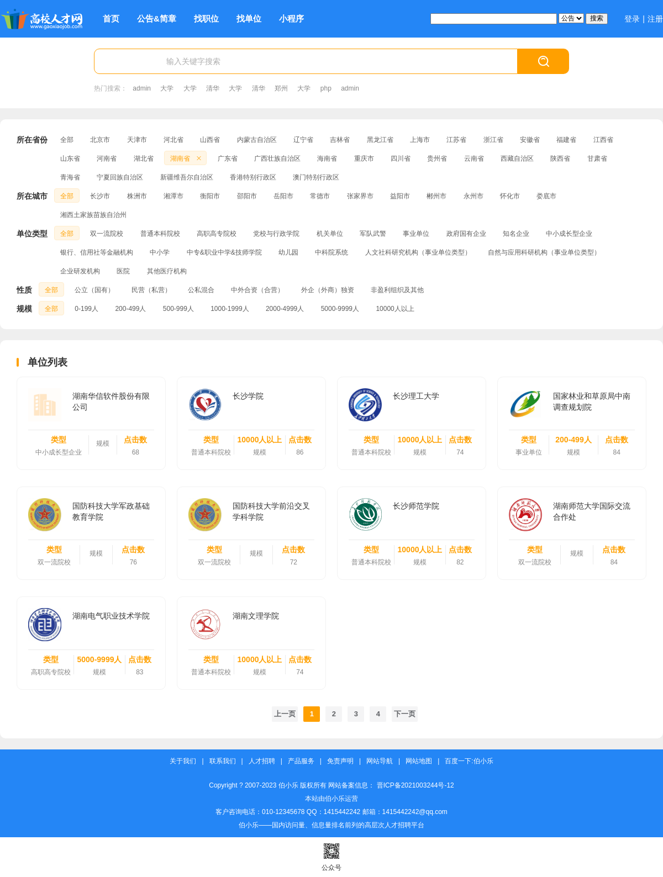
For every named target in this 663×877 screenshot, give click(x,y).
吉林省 (340, 140)
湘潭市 (173, 196)
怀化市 (510, 196)
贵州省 (437, 158)
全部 (66, 140)
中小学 (160, 252)
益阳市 (400, 196)
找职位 (206, 18)
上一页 (285, 714)
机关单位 (330, 233)
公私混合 (201, 290)
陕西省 (560, 158)
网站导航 (379, 761)
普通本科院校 (160, 233)
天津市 (137, 140)
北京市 (100, 140)
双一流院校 (106, 233)
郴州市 (436, 196)
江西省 (603, 140)
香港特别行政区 (253, 177)
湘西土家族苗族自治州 (93, 215)
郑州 (281, 88)
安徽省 (530, 140)
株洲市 (137, 196)
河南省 (107, 158)
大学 (166, 88)
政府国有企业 (466, 233)
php (326, 88)
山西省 (210, 140)
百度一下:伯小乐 (469, 761)
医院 (123, 271)
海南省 (327, 158)
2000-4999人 (285, 309)
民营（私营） (151, 290)
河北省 (173, 140)
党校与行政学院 (276, 233)
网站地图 (419, 761)
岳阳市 (283, 196)
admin (142, 88)
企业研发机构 (80, 271)
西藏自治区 (517, 158)
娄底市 (546, 196)
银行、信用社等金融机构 (96, 252)
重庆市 (364, 158)
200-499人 (130, 309)
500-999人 (178, 309)
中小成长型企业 (569, 233)
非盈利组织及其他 (397, 290)
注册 (655, 18)
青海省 (70, 177)
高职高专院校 (216, 233)
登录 (632, 18)
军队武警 (373, 233)
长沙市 (100, 196)
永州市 (473, 196)
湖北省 (144, 158)
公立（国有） (94, 290)
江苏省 (456, 140)
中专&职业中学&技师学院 (224, 252)
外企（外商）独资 (327, 290)
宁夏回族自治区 (120, 177)
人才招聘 (262, 761)
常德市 (320, 196)
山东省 (70, 158)
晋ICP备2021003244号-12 (415, 785)
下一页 (404, 714)
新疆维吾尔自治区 (186, 177)
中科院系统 (331, 252)
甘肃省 (597, 158)
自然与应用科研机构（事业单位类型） (544, 252)
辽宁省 (303, 140)
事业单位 (416, 233)
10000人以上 (395, 309)
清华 (212, 88)
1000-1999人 (230, 309)
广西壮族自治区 (277, 158)
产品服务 (301, 761)
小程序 (291, 18)
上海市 (420, 140)
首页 (111, 18)
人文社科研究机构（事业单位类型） (418, 252)
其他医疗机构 (167, 271)
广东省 (228, 158)
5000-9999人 (340, 309)
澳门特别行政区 (316, 177)
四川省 (401, 158)
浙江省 (493, 140)
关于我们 (183, 761)
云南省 (474, 158)
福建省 (566, 140)
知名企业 (516, 233)
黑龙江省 (380, 140)
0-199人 (86, 309)
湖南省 (186, 158)
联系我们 (222, 761)
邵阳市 (247, 196)
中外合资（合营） (257, 290)
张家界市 (360, 196)
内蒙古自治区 (257, 140)
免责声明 (340, 761)
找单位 (248, 18)
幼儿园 (288, 252)
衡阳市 (210, 196)
